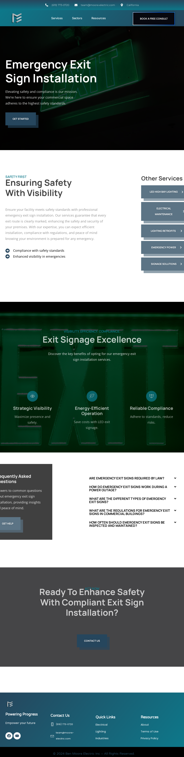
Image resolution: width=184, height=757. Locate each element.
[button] (133, 478)
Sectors (77, 18)
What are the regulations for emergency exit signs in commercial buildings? (129, 512)
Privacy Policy (149, 738)
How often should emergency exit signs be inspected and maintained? (127, 524)
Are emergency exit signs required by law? (126, 478)
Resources (98, 18)
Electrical (101, 724)
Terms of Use (149, 731)
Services (57, 18)
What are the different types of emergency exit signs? (127, 500)
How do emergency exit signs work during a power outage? (128, 488)
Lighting (101, 731)
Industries (102, 738)
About (145, 724)
